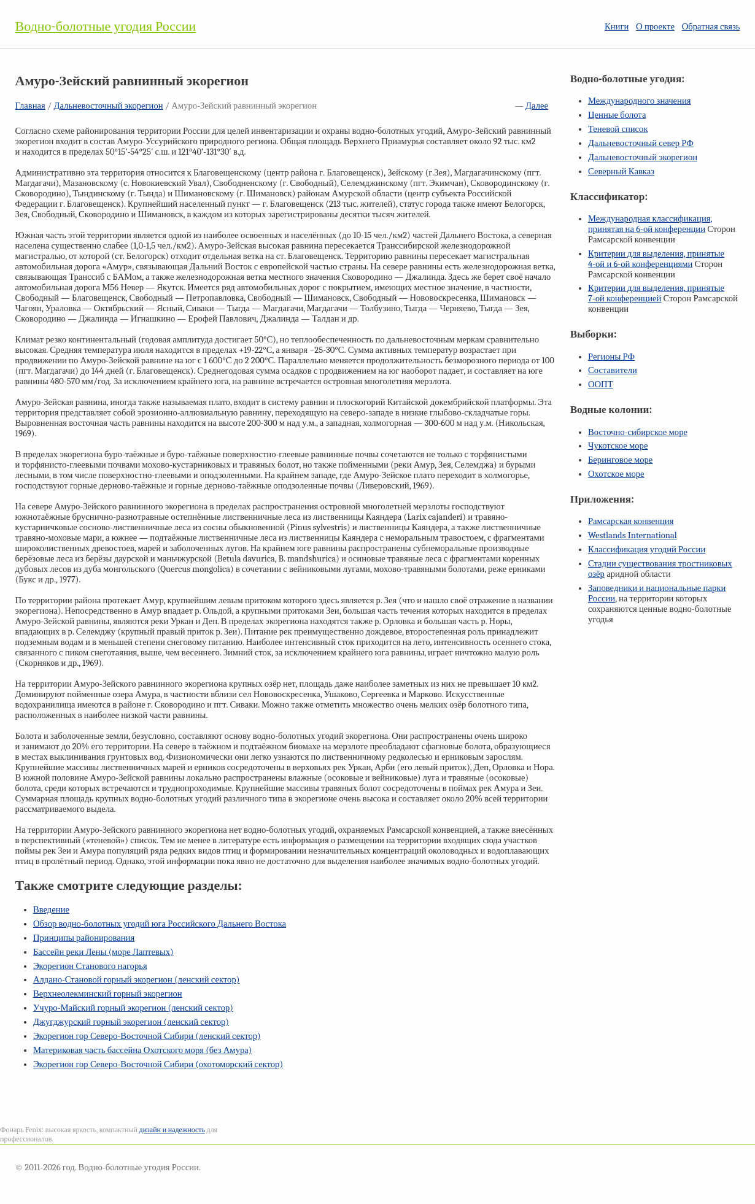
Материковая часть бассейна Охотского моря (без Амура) (142, 1050)
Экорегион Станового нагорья (90, 966)
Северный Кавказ (621, 171)
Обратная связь (711, 26)
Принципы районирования (83, 938)
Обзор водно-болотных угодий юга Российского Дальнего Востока (159, 924)
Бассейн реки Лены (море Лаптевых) (103, 952)
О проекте (655, 26)
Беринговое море (620, 460)
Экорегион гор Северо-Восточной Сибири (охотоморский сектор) (158, 1064)
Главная (30, 106)
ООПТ (600, 384)
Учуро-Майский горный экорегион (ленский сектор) (133, 1008)
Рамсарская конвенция (630, 521)
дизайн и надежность (172, 1129)
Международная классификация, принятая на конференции (650, 224)
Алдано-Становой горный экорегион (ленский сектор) (136, 979)
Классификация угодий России (646, 549)
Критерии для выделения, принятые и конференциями (656, 259)
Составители (612, 370)
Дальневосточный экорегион (108, 106)
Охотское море (616, 474)
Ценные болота (617, 115)
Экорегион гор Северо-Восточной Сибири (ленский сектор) (147, 1036)
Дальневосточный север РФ (641, 143)
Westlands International (632, 535)
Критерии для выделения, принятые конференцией (656, 293)
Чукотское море (618, 446)
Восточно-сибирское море (637, 432)
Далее (536, 106)
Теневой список (618, 129)
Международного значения (639, 101)
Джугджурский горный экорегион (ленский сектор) (131, 1022)
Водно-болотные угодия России (105, 26)
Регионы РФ (611, 357)
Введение (51, 910)
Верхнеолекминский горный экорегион (107, 994)
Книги (617, 26)
